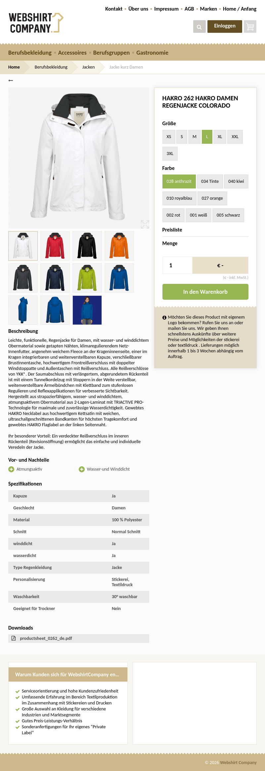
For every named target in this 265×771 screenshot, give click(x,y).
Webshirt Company (238, 762)
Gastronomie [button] (152, 52)
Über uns (138, 9)
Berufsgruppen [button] (111, 52)
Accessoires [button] (72, 52)
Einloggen (225, 26)
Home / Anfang (239, 9)
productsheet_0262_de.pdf (46, 638)
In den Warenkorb (205, 291)
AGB (189, 9)
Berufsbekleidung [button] (30, 52)
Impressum (166, 9)
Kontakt (113, 9)
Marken (208, 9)
